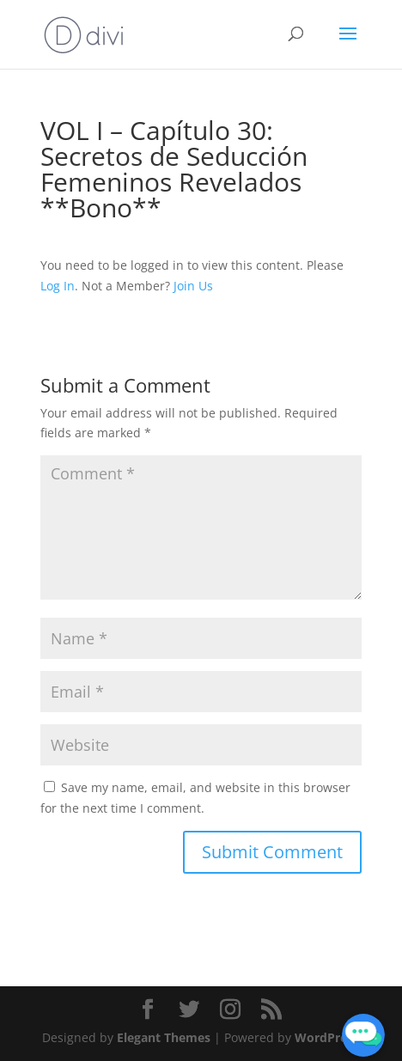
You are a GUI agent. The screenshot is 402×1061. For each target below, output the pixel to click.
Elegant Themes (163, 1037)
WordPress (327, 1037)
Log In (57, 285)
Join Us (193, 285)
